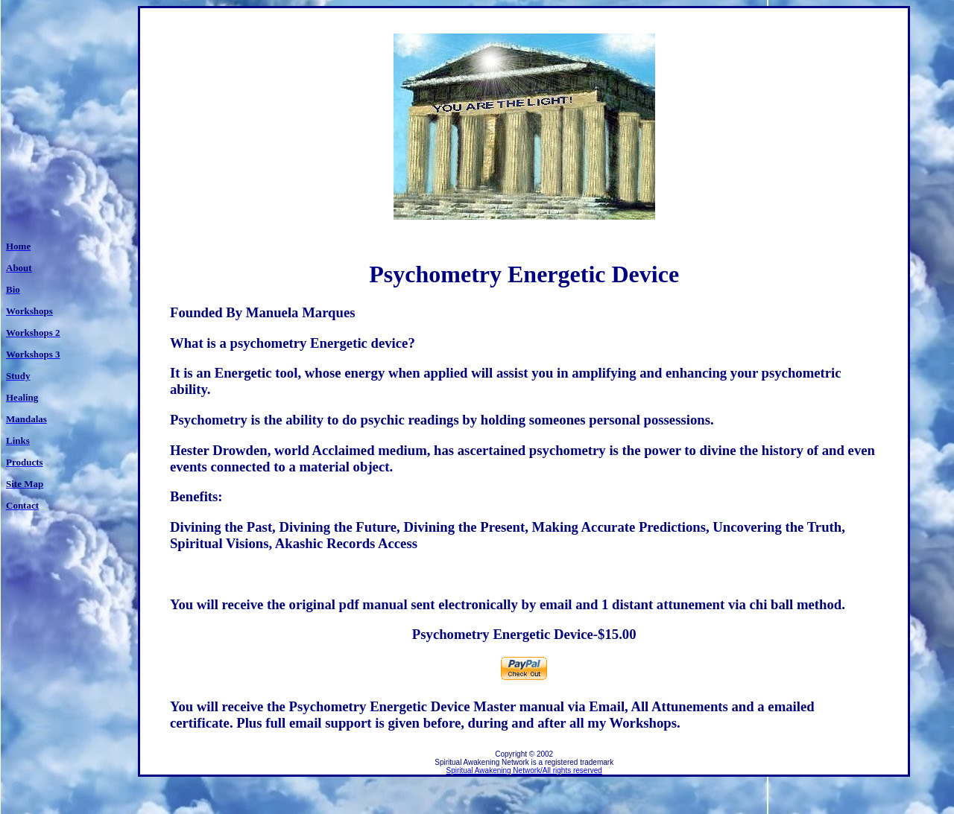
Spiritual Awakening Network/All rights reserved (524, 770)
